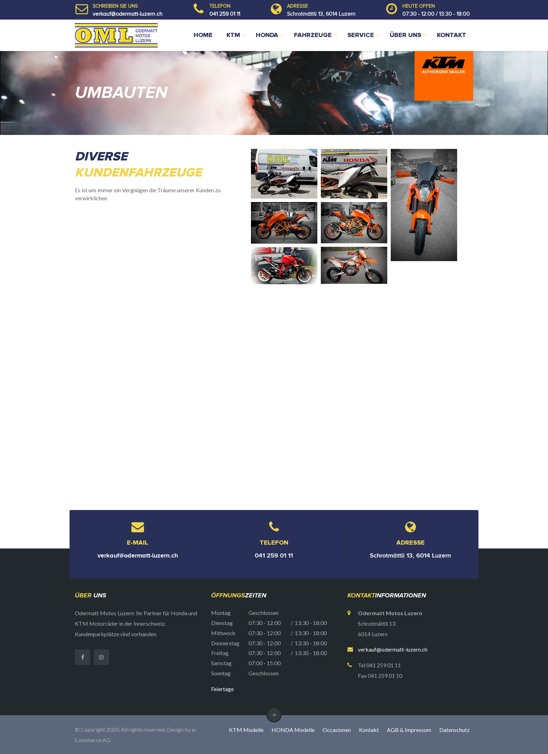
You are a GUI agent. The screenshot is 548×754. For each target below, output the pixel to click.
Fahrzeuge (313, 35)
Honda (267, 35)
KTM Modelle (246, 729)
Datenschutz (454, 729)
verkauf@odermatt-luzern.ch (128, 14)
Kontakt (451, 35)
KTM (233, 35)
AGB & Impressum (409, 729)
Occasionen (337, 729)
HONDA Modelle (293, 729)
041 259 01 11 (224, 14)
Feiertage (222, 688)
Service (360, 35)
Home (203, 35)
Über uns (405, 35)
